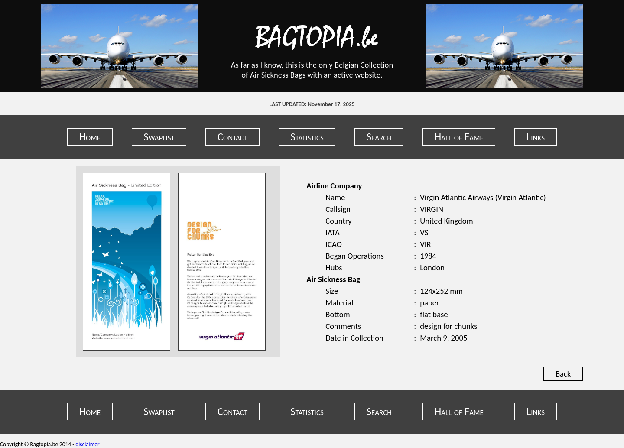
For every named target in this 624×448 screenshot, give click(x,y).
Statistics (307, 136)
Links (535, 136)
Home (90, 136)
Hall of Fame (459, 136)
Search (379, 136)
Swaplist (158, 136)
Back (563, 374)
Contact (232, 136)
